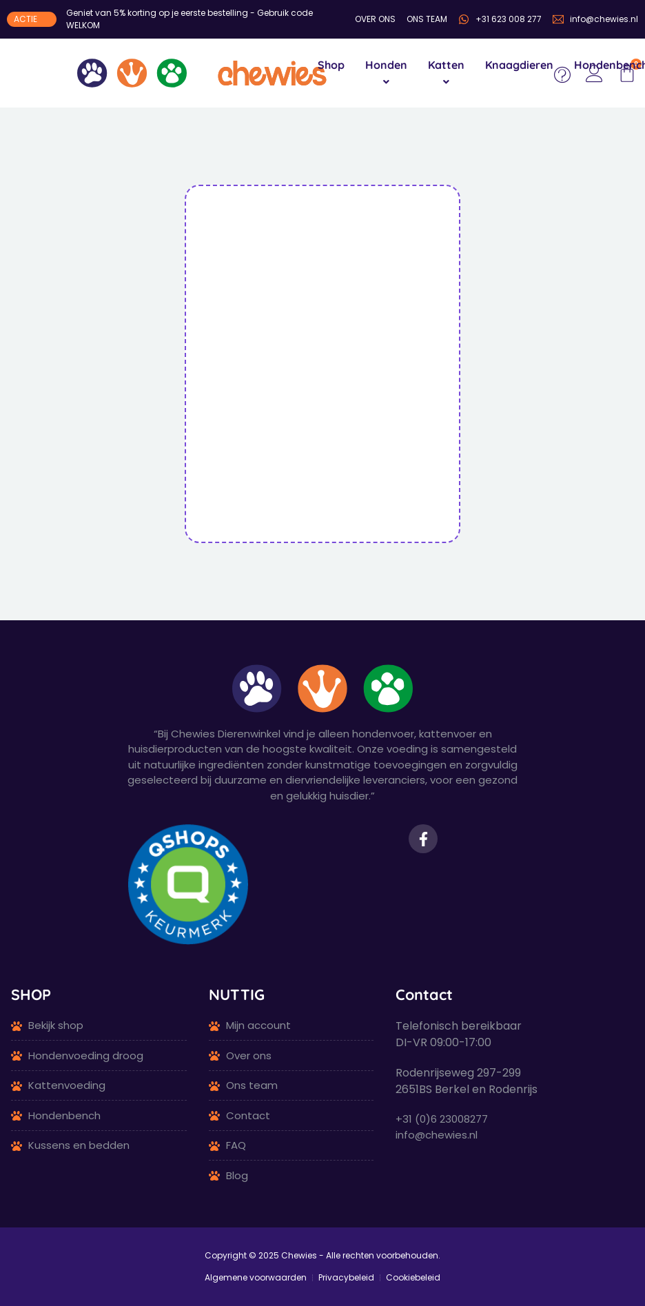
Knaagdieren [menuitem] (519, 65)
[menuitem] (386, 73)
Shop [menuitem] (331, 65)
